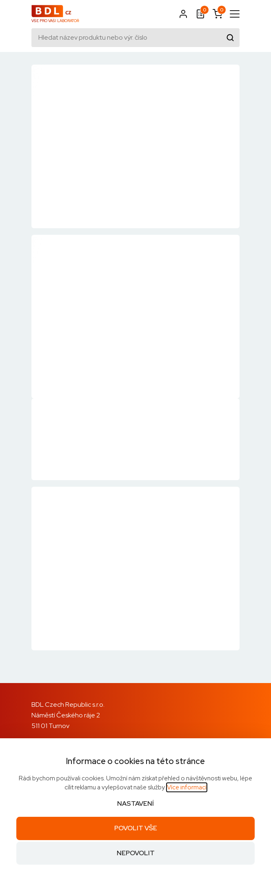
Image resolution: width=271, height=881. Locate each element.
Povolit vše (135, 828)
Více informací (187, 787)
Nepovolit (136, 853)
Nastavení (135, 803)
